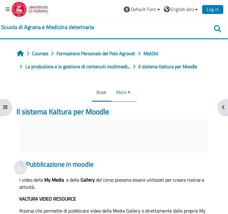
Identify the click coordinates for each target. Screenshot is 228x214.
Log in (213, 9)
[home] (47, 27)
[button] (143, 9)
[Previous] (20, 167)
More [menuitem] (121, 92)
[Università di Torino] (29, 8)
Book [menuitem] (101, 92)
